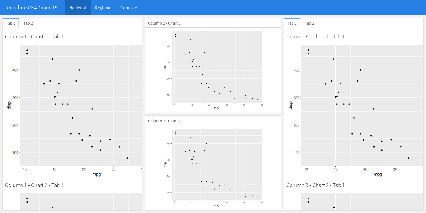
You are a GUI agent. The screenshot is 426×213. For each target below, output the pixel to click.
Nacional (77, 7)
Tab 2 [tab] (28, 23)
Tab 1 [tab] (10, 23)
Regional (103, 7)
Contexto (128, 7)
